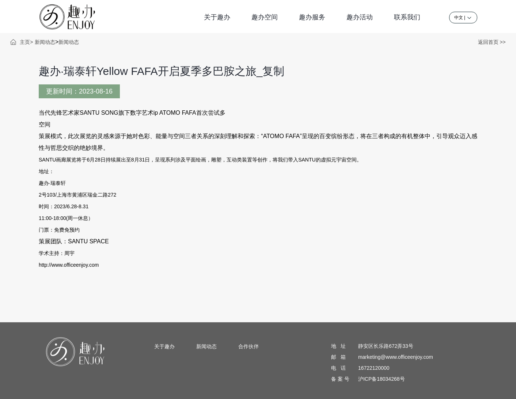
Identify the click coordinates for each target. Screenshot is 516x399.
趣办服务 (312, 17)
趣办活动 (359, 17)
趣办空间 (264, 17)
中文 (458, 17)
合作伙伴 (248, 346)
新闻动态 (45, 42)
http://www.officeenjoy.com (69, 265)
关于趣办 (217, 17)
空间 (44, 124)
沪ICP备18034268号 (381, 379)
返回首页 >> (492, 42)
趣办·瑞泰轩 (52, 183)
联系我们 (407, 17)
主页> (26, 42)
